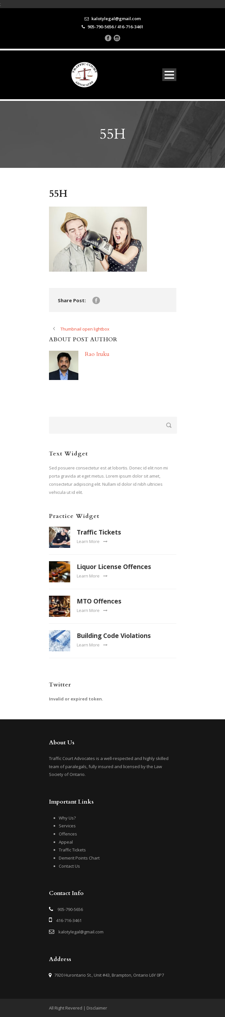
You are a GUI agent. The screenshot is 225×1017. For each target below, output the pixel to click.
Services (67, 826)
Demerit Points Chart (79, 858)
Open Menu (169, 74)
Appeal (66, 842)
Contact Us (69, 866)
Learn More (92, 541)
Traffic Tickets (99, 532)
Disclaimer (97, 1008)
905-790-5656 (70, 909)
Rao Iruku (97, 354)
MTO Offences (99, 601)
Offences (68, 834)
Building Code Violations (114, 635)
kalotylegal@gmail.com (81, 932)
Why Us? (67, 818)
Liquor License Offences (114, 567)
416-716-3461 (69, 920)
